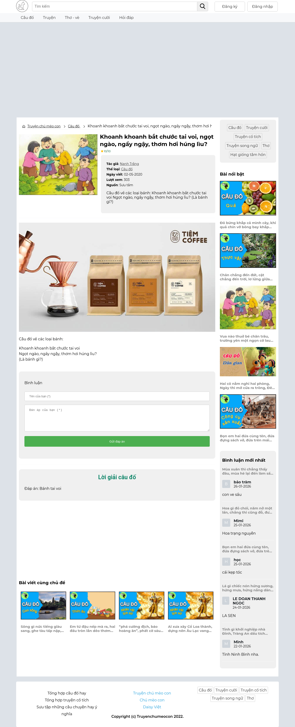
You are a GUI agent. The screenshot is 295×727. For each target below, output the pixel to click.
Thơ (266, 146)
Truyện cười (99, 17)
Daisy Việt (152, 707)
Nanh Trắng (129, 164)
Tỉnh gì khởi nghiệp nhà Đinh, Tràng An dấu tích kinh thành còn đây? (243, 631)
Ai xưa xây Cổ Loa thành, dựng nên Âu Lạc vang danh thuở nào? (190, 633)
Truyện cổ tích (248, 137)
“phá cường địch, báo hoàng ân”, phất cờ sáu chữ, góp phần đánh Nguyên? (140, 633)
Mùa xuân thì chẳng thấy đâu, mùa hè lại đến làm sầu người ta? (247, 471)
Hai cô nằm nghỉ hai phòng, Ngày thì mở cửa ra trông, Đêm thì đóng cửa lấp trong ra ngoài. (248, 386)
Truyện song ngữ (242, 146)
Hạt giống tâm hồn (248, 155)
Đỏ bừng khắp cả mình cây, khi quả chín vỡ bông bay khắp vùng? (248, 225)
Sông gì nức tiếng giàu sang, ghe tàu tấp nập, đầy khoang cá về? (41, 633)
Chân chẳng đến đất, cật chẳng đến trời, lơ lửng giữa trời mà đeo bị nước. (245, 277)
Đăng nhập (262, 6)
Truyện (49, 17)
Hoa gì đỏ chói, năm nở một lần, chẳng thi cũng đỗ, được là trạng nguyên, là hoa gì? (248, 510)
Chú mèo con (152, 700)
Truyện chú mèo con (44, 126)
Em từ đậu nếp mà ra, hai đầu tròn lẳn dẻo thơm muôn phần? (92, 633)
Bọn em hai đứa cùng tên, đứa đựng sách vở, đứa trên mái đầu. (247, 438)
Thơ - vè (72, 17)
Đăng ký (230, 6)
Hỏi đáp (126, 17)
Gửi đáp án (117, 445)
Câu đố (27, 17)
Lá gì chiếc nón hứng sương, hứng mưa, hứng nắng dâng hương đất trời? (247, 588)
